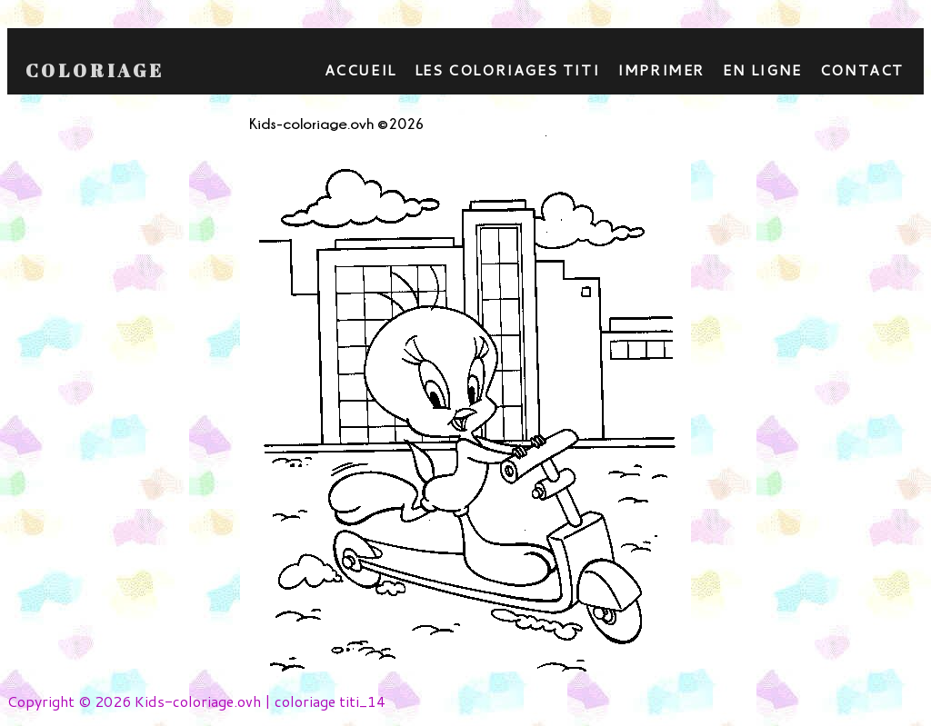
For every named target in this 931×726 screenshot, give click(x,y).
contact (862, 69)
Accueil (360, 69)
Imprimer (661, 69)
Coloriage (95, 71)
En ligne (762, 69)
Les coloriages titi (507, 69)
